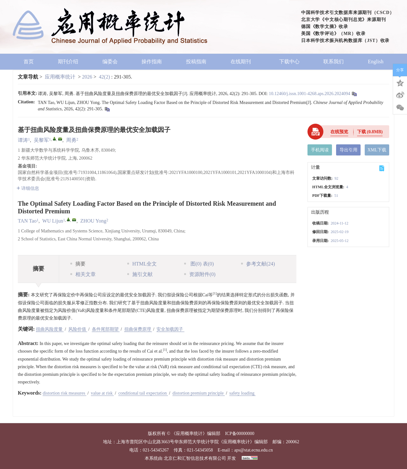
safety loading (242, 393)
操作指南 (151, 61)
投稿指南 (196, 61)
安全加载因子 (170, 329)
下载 (370, 131)
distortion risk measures (64, 393)
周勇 (71, 140)
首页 (29, 61)
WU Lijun (52, 221)
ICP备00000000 (239, 433)
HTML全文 (142, 263)
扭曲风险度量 (50, 329)
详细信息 (28, 188)
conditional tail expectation (143, 393)
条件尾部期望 (106, 329)
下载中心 (289, 61)
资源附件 (200, 274)
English (375, 61)
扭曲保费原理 (138, 329)
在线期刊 (243, 61)
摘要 (78, 263)
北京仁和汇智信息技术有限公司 (195, 458)
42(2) (105, 76)
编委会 (110, 61)
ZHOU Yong (93, 221)
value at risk (102, 393)
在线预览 (339, 131)
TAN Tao (27, 221)
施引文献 (140, 274)
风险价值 (77, 329)
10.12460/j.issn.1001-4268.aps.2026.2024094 (309, 93)
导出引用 (348, 150)
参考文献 (258, 263)
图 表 (199, 263)
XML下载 (377, 150)
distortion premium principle (198, 393)
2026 (87, 76)
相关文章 (83, 274)
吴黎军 (41, 140)
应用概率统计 (60, 76)
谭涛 (23, 140)
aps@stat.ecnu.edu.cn (253, 450)
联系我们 (333, 61)
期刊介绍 (68, 61)
